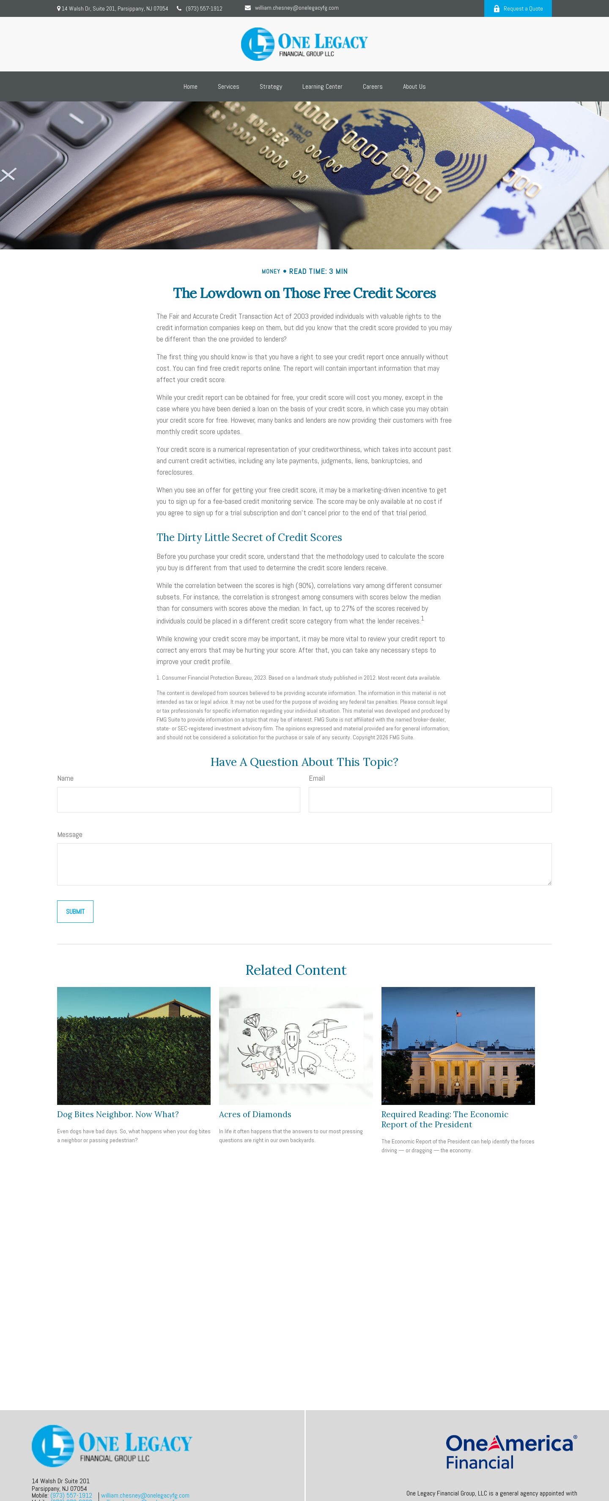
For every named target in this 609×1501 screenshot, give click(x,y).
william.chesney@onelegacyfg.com (292, 7)
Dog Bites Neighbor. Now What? (118, 1114)
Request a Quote (518, 8)
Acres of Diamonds (255, 1114)
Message (69, 834)
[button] (190, 86)
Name (65, 778)
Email (317, 778)
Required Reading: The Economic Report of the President (444, 1119)
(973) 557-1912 (199, 8)
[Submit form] (75, 911)
